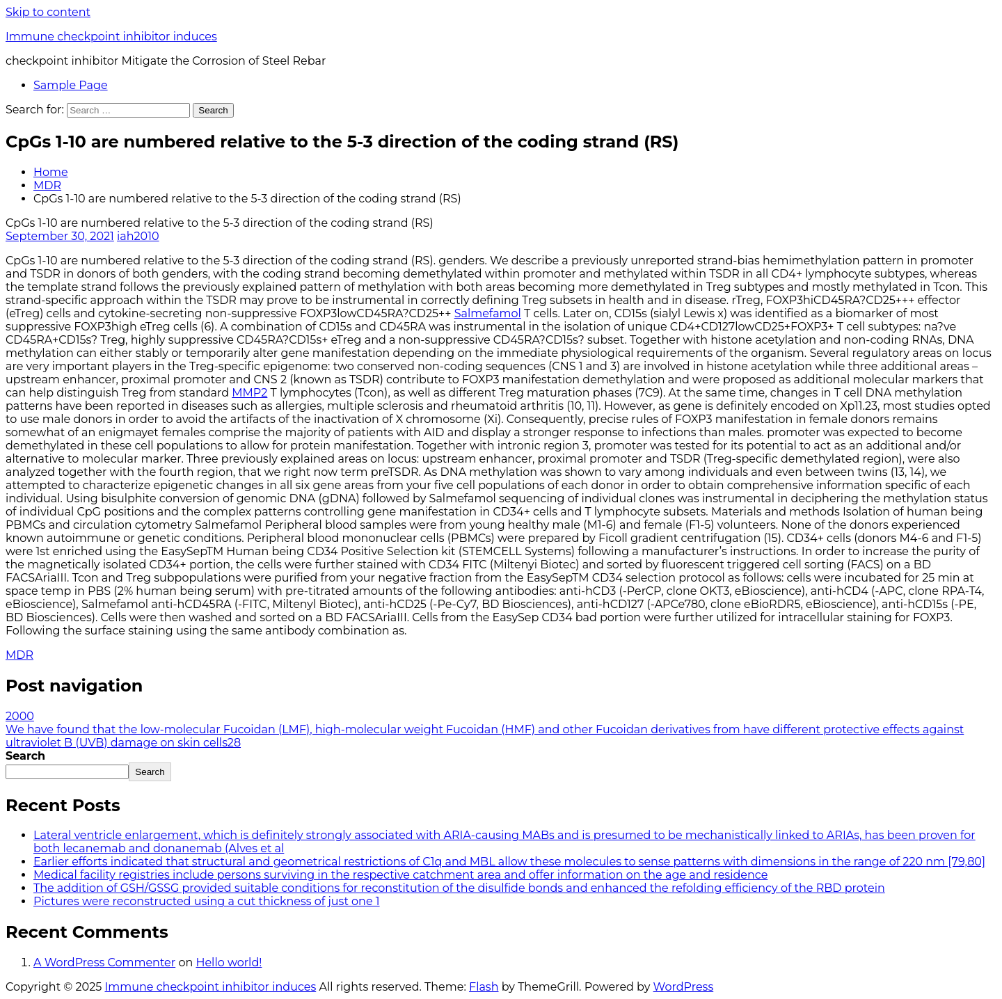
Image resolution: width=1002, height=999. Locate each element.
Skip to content (48, 12)
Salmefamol (487, 313)
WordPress (683, 986)
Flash (484, 986)
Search (25, 755)
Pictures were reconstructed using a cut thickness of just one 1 (206, 901)
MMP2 (249, 392)
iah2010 (138, 236)
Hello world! (229, 962)
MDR (47, 185)
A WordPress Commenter (104, 962)
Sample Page (70, 85)
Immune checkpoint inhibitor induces (111, 36)
